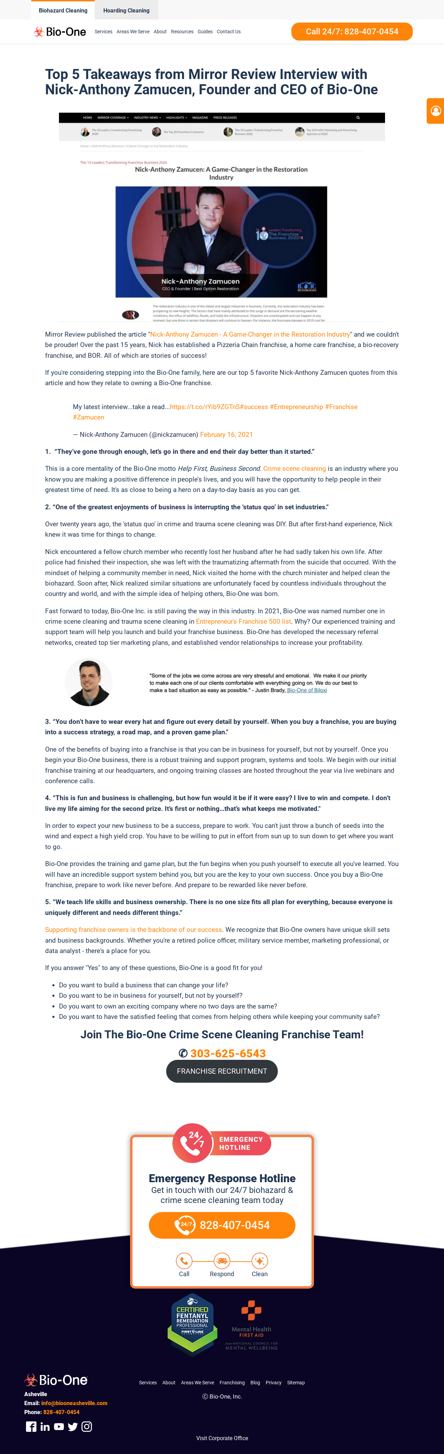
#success (254, 407)
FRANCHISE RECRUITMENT (222, 1071)
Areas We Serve (133, 31)
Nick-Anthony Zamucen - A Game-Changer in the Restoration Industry (250, 334)
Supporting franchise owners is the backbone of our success (133, 930)
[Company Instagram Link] (87, 1426)
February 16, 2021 (226, 435)
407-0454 (61, 1412)
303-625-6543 (228, 1053)
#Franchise (341, 407)
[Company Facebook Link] (31, 1426)
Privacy (274, 1382)
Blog (255, 1382)
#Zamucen (88, 417)
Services (103, 31)
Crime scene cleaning (294, 469)
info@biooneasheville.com (74, 1403)
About (160, 31)
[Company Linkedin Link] (45, 1426)
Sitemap (296, 1382)
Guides (205, 31)
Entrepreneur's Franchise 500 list (243, 621)
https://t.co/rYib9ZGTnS (205, 407)
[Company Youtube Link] (59, 1426)
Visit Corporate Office (222, 1438)
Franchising (232, 1382)
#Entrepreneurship (296, 407)
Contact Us (229, 31)
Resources (182, 31)
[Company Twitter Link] (73, 1426)
